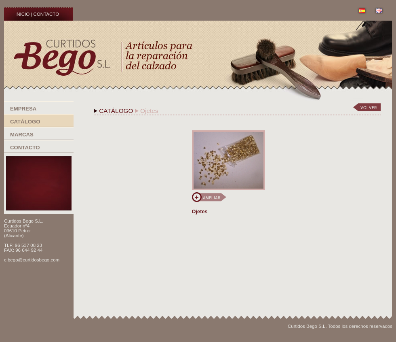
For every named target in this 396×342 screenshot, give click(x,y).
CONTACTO (46, 14)
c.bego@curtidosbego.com (31, 259)
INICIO (22, 14)
